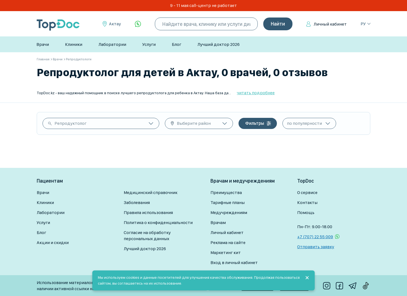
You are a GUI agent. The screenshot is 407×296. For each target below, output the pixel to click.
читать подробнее (256, 92)
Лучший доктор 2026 (218, 44)
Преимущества (226, 192)
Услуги (149, 44)
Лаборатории (112, 44)
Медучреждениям (228, 212)
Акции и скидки (53, 242)
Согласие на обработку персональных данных (147, 235)
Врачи (42, 44)
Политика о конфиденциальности (158, 222)
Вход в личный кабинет (234, 262)
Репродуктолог (70, 123)
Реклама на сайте (227, 242)
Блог (176, 44)
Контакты (307, 202)
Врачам (218, 222)
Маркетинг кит (225, 252)
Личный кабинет (330, 24)
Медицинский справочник (150, 192)
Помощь (305, 212)
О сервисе (307, 192)
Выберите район (194, 123)
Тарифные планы (227, 202)
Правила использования (148, 212)
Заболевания (137, 202)
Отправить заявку (315, 246)
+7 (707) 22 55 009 (315, 236)
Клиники (73, 44)
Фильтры (254, 123)
